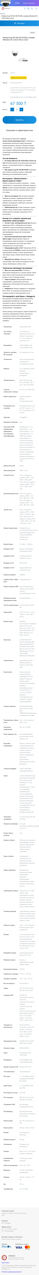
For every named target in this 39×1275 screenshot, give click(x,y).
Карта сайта (5, 1263)
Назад (32, 32)
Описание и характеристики (19, 130)
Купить (19, 119)
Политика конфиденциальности (12, 1272)
